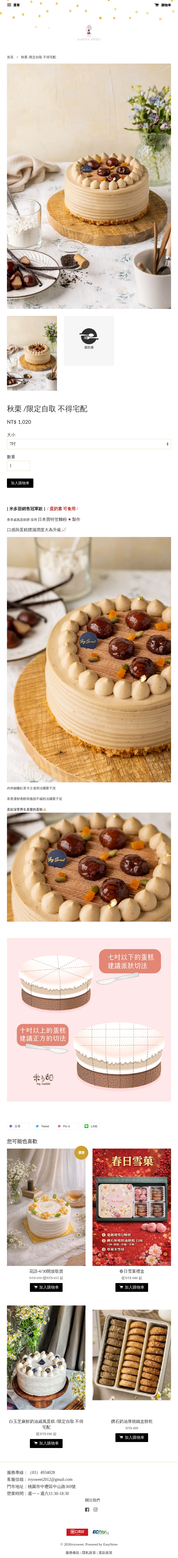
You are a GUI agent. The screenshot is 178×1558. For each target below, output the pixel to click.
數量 (11, 456)
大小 (11, 435)
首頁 (10, 57)
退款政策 (105, 1553)
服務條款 (72, 1553)
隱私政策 (89, 1553)
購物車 (162, 5)
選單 (13, 5)
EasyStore (110, 1544)
